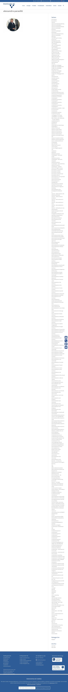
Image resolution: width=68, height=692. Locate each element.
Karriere (53, 515)
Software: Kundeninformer (57, 132)
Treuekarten (54, 150)
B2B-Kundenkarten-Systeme (57, 468)
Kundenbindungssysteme (57, 95)
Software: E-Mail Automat (57, 131)
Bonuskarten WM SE (56, 175)
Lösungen (53, 588)
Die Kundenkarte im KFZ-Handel (58, 496)
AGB (52, 466)
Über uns (53, 622)
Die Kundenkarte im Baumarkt (57, 255)
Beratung (53, 463)
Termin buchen (55, 146)
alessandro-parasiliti (13, 11)
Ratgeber (53, 596)
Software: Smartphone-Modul (57, 138)
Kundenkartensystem (56, 113)
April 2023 (53, 645)
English (63, 0)
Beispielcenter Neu (55, 473)
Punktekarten (54, 122)
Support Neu (54, 618)
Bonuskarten (54, 19)
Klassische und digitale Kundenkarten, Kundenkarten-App (58, 526)
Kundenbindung (55, 90)
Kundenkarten (54, 111)
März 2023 (54, 647)
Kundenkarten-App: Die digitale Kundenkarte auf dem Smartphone (58, 561)
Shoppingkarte (54, 126)
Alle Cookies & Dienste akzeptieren (27, 687)
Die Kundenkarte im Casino (57, 446)
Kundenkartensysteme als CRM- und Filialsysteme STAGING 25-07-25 (58, 585)
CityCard (53, 22)
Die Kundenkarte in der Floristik (58, 390)
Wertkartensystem (7, 666)
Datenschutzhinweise (31, 684)
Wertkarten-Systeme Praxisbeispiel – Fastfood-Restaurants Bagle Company (57, 167)
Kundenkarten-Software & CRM (58, 563)
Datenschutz (52, 683)
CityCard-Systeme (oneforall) (57, 485)
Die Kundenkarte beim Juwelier (58, 236)
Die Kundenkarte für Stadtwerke (58, 245)
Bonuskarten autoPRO (56, 172)
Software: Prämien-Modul (57, 133)
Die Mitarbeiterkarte (56, 433)
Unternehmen (54, 623)
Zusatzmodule (54, 633)
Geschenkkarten (55, 62)
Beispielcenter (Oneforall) (56, 472)
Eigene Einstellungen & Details (43, 687)
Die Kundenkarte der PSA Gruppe (58, 238)
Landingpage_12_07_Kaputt (57, 116)
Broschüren (54, 480)
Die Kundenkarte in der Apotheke (58, 176)
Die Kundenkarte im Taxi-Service (58, 358)
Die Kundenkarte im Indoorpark (58, 293)
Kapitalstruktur (55, 513)
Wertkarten (54, 152)
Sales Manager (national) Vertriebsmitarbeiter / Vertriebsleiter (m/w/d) (56, 599)
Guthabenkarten (55, 76)
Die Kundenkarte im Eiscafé (57, 272)
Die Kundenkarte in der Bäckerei (58, 386)
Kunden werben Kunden (56, 89)
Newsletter (54, 592)
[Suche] (63, 5)
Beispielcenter (54, 470)
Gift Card (53, 63)
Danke (53, 486)
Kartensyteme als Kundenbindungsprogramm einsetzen (57, 522)
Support (53, 616)
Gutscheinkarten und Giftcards (58, 508)
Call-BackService (57, 659)
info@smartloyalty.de (41, 660)
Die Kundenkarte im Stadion (57, 352)
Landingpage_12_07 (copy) (57, 115)
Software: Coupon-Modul (56, 129)
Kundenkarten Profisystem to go (58, 556)
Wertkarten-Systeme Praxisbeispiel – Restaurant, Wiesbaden (57, 159)
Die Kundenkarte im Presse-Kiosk (58, 329)
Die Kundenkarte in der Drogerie (58, 462)
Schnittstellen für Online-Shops (58, 125)
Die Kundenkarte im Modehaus (58, 319)
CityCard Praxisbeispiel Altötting (58, 23)
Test (52, 149)
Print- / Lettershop (55, 595)
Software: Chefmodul (56, 128)
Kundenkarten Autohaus (56, 112)
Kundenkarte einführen (56, 547)
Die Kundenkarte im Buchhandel (58, 265)
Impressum (54, 510)
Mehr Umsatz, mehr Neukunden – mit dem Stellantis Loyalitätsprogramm (58, 119)
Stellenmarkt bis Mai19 (56, 145)
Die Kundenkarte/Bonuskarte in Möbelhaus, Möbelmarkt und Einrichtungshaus (58, 431)
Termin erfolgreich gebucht (57, 148)
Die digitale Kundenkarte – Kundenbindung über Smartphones (57, 494)
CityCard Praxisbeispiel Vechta (57, 33)
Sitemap (53, 609)
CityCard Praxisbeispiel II (56, 25)
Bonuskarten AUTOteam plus (57, 173)
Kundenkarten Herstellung (57, 555)
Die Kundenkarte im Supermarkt (58, 353)
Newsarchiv (54, 590)
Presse (53, 593)
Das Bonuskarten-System (56, 488)
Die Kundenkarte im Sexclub (57, 340)
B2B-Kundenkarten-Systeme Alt (58, 469)
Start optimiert (54, 143)
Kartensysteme (55, 88)
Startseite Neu (54, 615)
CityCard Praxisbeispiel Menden (58, 26)
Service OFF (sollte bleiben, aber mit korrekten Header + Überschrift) (58, 606)
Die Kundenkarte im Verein (57, 368)
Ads (52, 465)
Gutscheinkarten (55, 86)
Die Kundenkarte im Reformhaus (58, 330)
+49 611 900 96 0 (40, 657)
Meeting (53, 589)
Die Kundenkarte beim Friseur (57, 235)
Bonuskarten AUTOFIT (56, 170)
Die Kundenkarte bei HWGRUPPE (58, 228)
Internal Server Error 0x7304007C (58, 512)
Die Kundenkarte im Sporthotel (58, 350)
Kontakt (53, 529)
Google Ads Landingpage (56, 65)
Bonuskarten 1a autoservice (57, 169)
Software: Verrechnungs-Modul (58, 139)
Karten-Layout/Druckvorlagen (57, 516)
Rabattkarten (54, 123)
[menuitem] (23, 5)
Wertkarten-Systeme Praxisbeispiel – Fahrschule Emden (57, 155)
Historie (53, 509)
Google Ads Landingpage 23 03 (58, 66)
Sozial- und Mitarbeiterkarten (57, 613)
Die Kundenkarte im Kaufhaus (57, 295)
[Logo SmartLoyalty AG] (15, 5)
